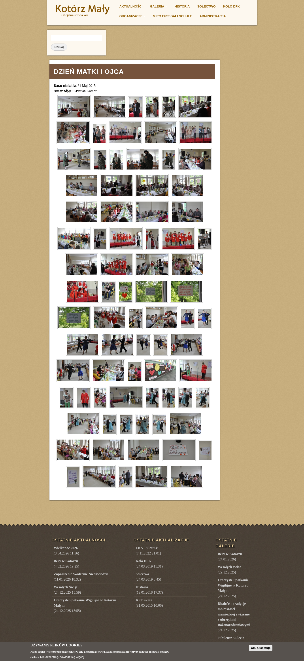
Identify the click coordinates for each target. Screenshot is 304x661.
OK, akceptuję (260, 648)
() (206, 546)
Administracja (213, 16)
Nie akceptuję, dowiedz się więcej (62, 657)
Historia (182, 6)
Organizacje (131, 16)
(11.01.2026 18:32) (81, 572)
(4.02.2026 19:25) (66, 559)
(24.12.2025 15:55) (78, 601)
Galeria (157, 7)
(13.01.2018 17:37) (137, 585)
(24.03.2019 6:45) (136, 572)
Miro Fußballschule (172, 16)
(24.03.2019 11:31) (137, 559)
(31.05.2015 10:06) (137, 598)
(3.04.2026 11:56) (66, 546)
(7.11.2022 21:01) (136, 546)
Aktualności (131, 6)
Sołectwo (206, 6)
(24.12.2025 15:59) (67, 585)
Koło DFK (231, 6)
